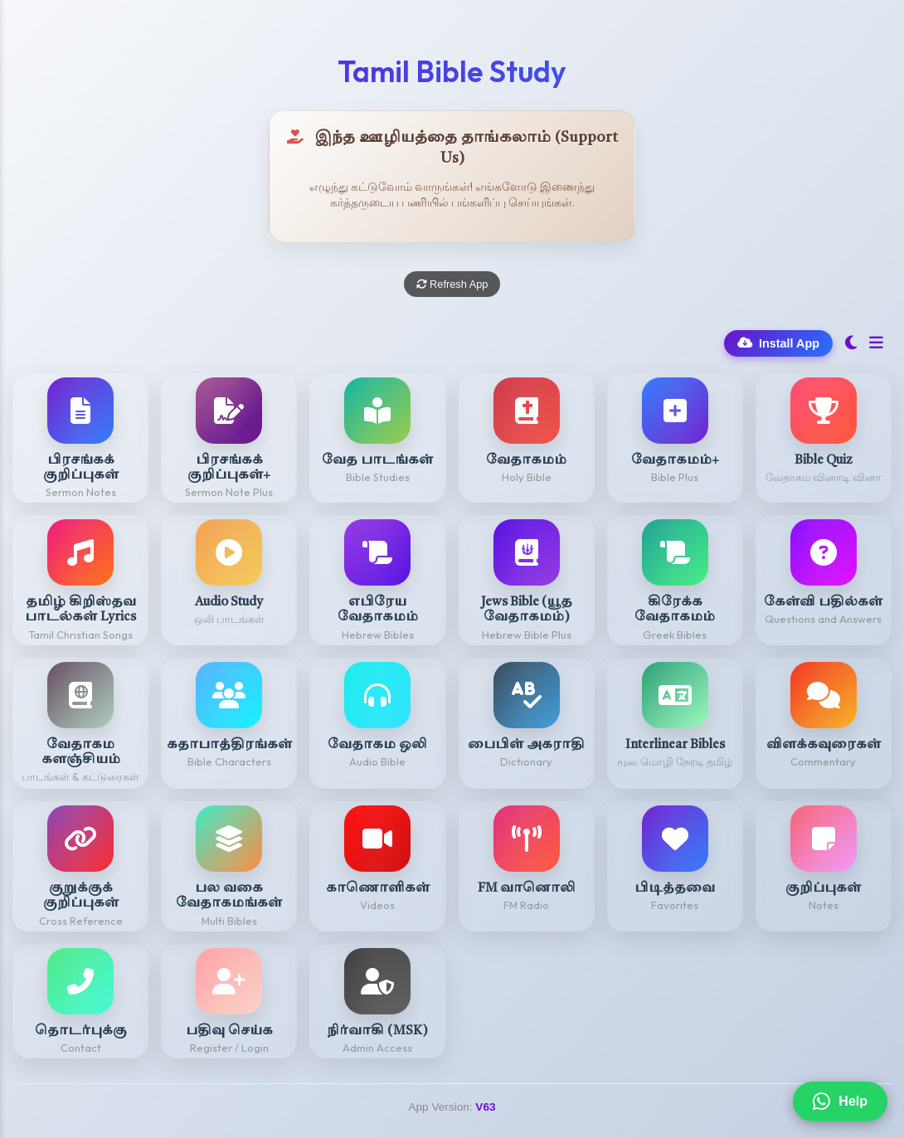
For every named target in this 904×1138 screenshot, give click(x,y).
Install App (778, 343)
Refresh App (452, 284)
